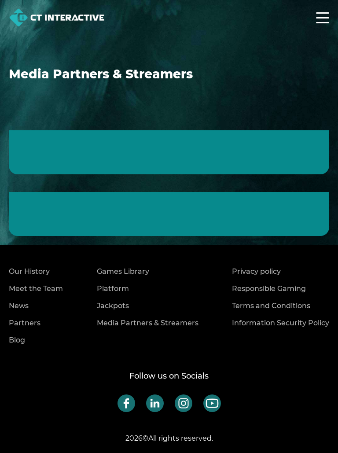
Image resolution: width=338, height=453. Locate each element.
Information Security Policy (280, 323)
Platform (113, 288)
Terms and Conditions (271, 306)
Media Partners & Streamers (147, 323)
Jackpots (113, 306)
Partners (24, 323)
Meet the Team (36, 288)
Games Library (123, 271)
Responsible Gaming (269, 288)
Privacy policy (256, 271)
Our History (29, 271)
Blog (17, 340)
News (19, 306)
